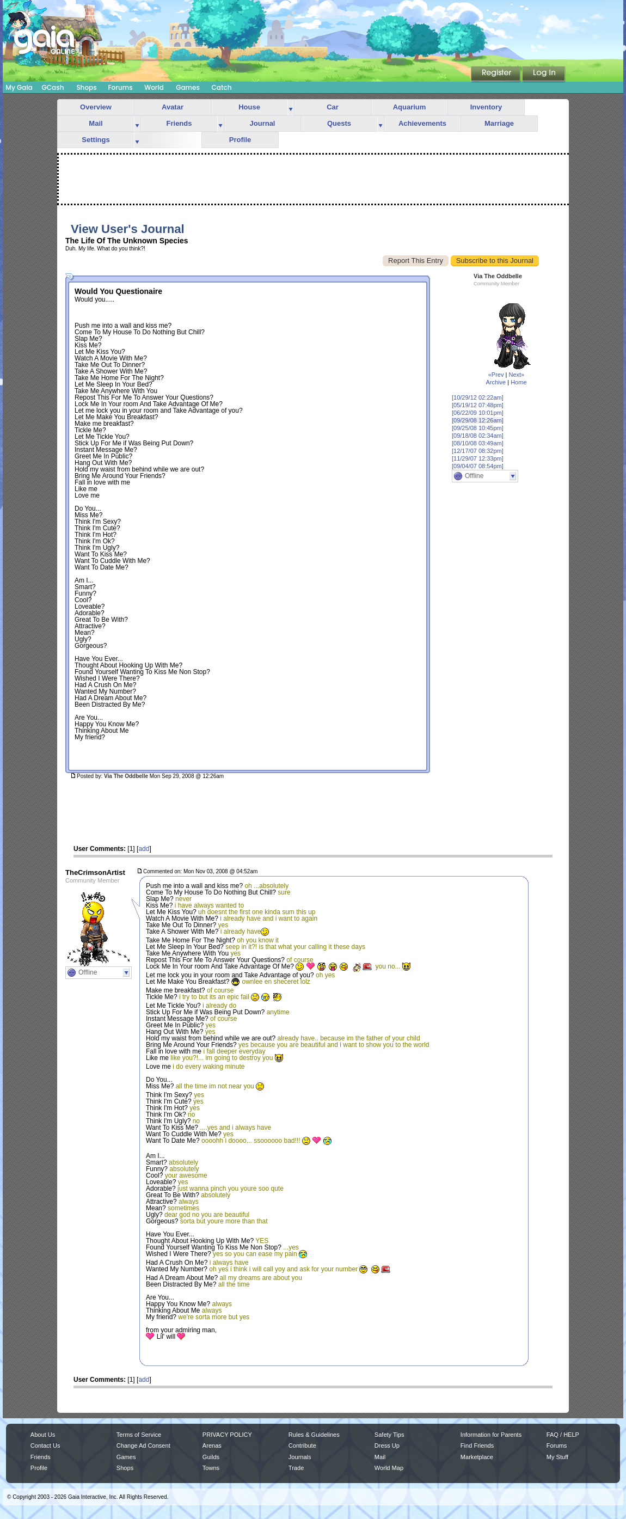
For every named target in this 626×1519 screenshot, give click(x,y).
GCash (53, 87)
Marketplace (477, 1457)
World (154, 87)
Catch (222, 87)
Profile (240, 140)
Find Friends (477, 1445)
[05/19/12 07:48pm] (478, 405)
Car (333, 107)
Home (518, 382)
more (290, 107)
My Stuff (557, 1457)
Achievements (422, 123)
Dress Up (387, 1445)
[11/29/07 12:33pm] (478, 458)
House (249, 107)
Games (188, 87)
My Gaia (18, 87)
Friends (179, 123)
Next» (516, 374)
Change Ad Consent (143, 1445)
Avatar (172, 107)
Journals (300, 1457)
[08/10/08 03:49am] (478, 443)
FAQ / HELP (563, 1434)
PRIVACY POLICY (227, 1434)
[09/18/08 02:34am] (478, 435)
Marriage (499, 123)
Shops (86, 87)
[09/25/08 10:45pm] (478, 428)
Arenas (212, 1445)
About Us (42, 1434)
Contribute (302, 1445)
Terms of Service (138, 1434)
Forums (120, 87)
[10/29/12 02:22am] (478, 397)
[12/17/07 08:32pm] (478, 451)
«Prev (496, 374)
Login (544, 74)
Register (496, 74)
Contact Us (45, 1445)
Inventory (486, 107)
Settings (95, 140)
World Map (389, 1468)
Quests (339, 123)
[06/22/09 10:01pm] (478, 412)
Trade (296, 1468)
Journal (262, 123)
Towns (210, 1468)
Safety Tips (389, 1434)
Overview (96, 107)
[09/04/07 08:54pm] (478, 466)
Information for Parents (491, 1434)
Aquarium (409, 107)
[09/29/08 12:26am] (478, 420)
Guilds (210, 1457)
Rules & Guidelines (314, 1434)
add (143, 849)
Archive (496, 382)
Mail (95, 123)
